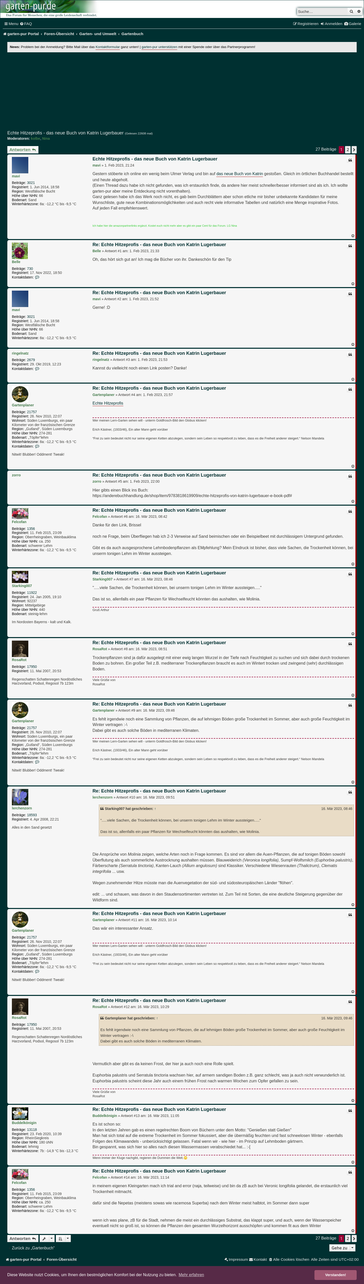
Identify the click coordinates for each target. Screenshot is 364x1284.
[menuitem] (26, 23)
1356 (31, 529)
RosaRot (19, 660)
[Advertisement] (182, 91)
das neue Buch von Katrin (239, 173)
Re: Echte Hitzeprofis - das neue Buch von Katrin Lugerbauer (159, 244)
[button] (354, 149)
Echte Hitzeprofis (108, 403)
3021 (31, 183)
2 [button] (348, 149)
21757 (32, 412)
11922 (32, 593)
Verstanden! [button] (335, 1275)
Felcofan (19, 522)
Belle (16, 262)
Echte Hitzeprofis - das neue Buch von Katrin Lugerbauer (65, 132)
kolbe (35, 138)
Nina (46, 138)
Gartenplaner (23, 405)
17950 (32, 667)
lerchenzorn (22, 808)
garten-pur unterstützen (159, 47)
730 (30, 269)
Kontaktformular (108, 47)
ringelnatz (20, 353)
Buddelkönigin (24, 1123)
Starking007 (22, 586)
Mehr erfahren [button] (191, 1275)
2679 (31, 360)
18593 (32, 815)
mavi (16, 176)
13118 (32, 1130)
